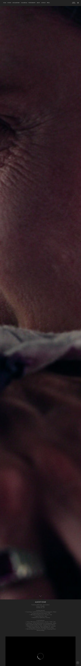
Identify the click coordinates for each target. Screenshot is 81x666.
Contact (43, 2)
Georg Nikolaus (73, 3)
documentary (16, 2)
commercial (24, 2)
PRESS (48, 2)
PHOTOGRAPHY (32, 2)
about (38, 2)
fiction (9, 2)
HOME (4, 2)
